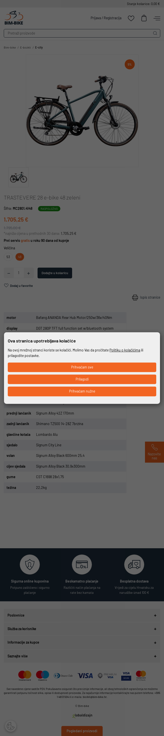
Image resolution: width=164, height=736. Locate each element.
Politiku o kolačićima (124, 350)
